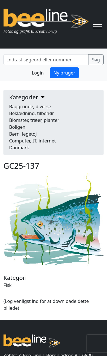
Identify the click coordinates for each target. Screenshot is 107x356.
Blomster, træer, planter (34, 120)
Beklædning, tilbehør (31, 113)
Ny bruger (64, 73)
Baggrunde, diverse (30, 106)
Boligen (17, 127)
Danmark (19, 147)
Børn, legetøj (23, 134)
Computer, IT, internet (32, 141)
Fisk (7, 285)
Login (38, 73)
